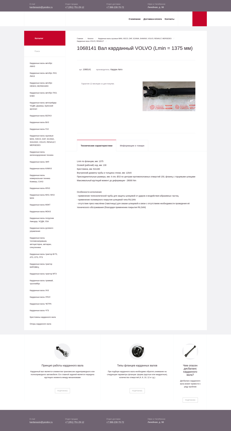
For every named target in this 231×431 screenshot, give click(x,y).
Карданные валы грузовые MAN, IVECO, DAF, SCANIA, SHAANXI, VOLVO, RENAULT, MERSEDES (43, 140)
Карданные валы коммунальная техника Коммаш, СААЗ (40, 178)
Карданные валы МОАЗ (40, 211)
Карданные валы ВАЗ (39, 122)
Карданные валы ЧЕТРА (40, 304)
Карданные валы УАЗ (39, 290)
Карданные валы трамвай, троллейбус (41, 282)
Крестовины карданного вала (43, 317)
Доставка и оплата (152, 19)
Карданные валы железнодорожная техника (41, 153)
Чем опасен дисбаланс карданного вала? (190, 370)
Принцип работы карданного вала (62, 365)
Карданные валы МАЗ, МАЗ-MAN (42, 196)
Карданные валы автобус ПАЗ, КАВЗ (43, 94)
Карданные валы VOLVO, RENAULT (90, 41)
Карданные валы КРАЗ (40, 188)
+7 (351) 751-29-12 (74, 7)
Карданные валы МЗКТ (40, 205)
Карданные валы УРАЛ (40, 297)
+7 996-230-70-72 (115, 7)
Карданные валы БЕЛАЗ (41, 116)
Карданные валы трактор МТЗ (43, 274)
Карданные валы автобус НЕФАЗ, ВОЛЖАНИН (41, 84)
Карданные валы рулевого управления (41, 229)
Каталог (91, 38)
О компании (134, 19)
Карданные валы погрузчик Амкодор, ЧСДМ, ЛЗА (42, 219)
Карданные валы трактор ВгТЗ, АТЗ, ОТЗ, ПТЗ (43, 255)
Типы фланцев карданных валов (137, 365)
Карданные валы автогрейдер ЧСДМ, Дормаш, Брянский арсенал (43, 106)
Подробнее (62, 391)
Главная (80, 38)
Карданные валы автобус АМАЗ (41, 64)
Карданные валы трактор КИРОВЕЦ (41, 265)
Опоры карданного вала (40, 324)
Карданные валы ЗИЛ (39, 162)
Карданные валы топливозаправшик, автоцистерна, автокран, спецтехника (41, 242)
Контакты (169, 19)
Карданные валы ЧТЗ (39, 310)
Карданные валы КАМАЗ (41, 168)
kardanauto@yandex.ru (41, 7)
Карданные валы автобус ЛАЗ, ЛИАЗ (43, 74)
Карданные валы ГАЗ (39, 129)
